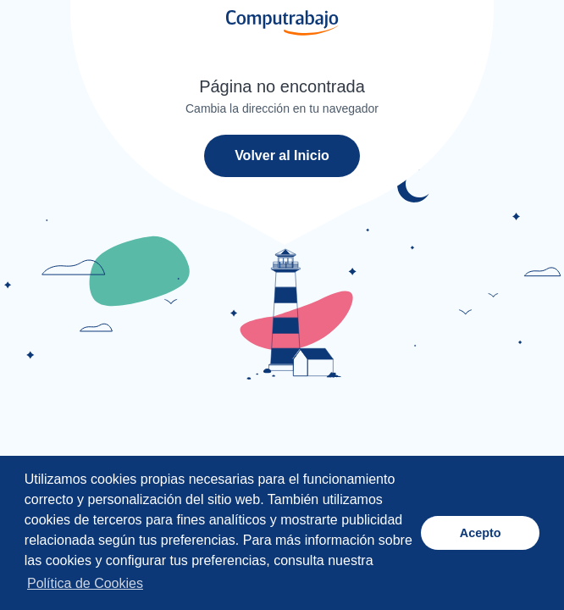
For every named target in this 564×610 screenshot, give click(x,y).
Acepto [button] (480, 533)
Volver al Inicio (282, 155)
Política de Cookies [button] (85, 583)
